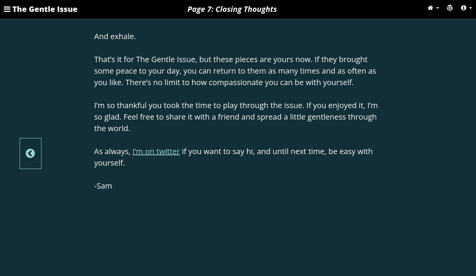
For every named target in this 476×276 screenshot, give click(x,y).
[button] (433, 7)
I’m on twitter (156, 151)
